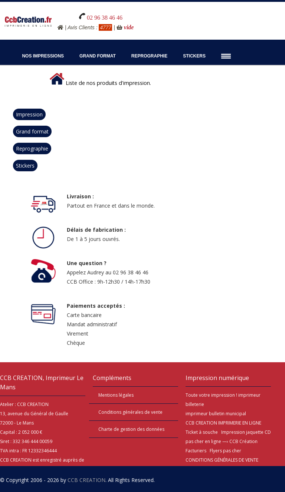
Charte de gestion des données (131, 429)
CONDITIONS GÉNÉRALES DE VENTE (222, 460)
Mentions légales (116, 395)
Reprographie (149, 56)
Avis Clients (81, 27)
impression (223, 395)
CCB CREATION (86, 479)
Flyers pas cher (225, 451)
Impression (29, 114)
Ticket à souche (202, 432)
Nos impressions (43, 56)
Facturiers (196, 451)
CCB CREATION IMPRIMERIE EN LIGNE (223, 423)
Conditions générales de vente (130, 412)
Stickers (194, 56)
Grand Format (97, 56)
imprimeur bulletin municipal (216, 413)
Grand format (32, 131)
